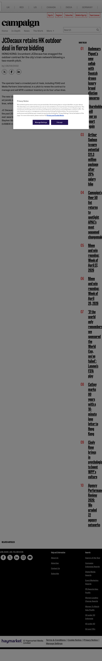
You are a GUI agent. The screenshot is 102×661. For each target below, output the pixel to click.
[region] (51, 112)
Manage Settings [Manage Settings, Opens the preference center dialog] (41, 122)
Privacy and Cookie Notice (55, 115)
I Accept (60, 122)
